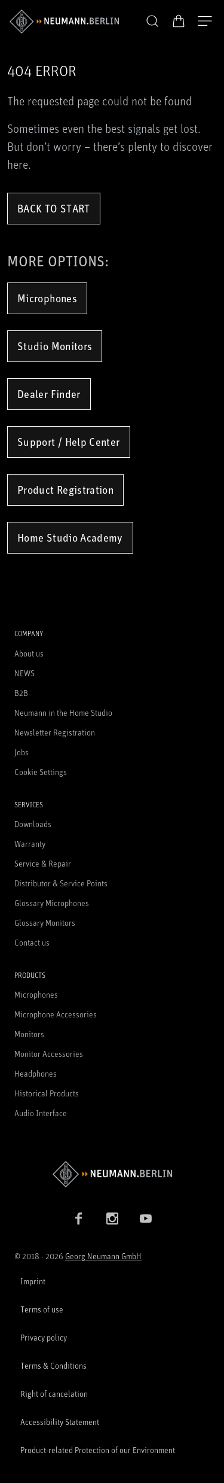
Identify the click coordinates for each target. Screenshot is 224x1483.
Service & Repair (42, 863)
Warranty (29, 843)
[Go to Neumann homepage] (112, 1174)
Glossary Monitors (44, 922)
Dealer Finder (49, 393)
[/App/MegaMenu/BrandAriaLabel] (64, 22)
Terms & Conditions (53, 1365)
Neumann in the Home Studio (63, 712)
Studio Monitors (54, 345)
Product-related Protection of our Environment (97, 1450)
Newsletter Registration (54, 732)
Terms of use (41, 1309)
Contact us (32, 942)
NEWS (24, 673)
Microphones (47, 298)
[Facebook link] (79, 1218)
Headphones (35, 1073)
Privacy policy (43, 1337)
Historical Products (46, 1093)
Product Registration (65, 489)
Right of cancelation (54, 1393)
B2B (21, 693)
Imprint (32, 1281)
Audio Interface (40, 1113)
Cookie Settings (40, 772)
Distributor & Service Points (61, 883)
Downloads (32, 824)
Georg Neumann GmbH (103, 1256)
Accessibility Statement (59, 1422)
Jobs (21, 752)
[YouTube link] (146, 1218)
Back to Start (53, 208)
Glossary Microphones (51, 903)
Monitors (29, 1034)
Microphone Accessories (55, 1014)
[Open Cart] (178, 21)
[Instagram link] (112, 1218)
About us (29, 653)
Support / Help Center (68, 441)
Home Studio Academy (70, 537)
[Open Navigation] (204, 21)
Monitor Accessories (48, 1054)
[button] (152, 21)
